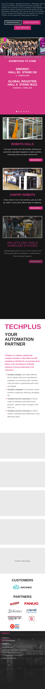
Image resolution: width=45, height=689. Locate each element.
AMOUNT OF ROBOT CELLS (19, 111)
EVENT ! (21, 111)
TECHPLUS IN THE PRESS (28, 111)
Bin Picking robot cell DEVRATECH (23, 111)
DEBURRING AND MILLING (26, 111)
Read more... (36, 160)
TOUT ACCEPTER (31, 22)
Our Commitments (8, 632)
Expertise (5, 635)
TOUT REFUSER (22, 28)
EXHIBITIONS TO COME (16, 111)
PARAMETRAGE (13, 22)
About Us (5, 629)
